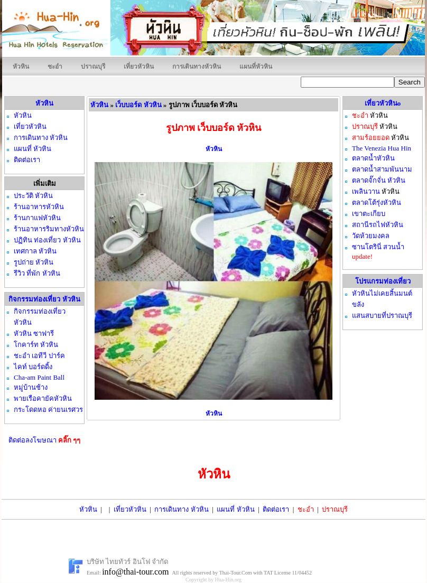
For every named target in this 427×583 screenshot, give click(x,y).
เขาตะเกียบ (368, 214)
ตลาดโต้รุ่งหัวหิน (376, 202)
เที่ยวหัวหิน (139, 66)
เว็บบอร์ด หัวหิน (138, 105)
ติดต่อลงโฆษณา (44, 440)
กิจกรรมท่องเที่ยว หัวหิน (44, 299)
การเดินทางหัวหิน (196, 66)
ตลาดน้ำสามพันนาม (382, 169)
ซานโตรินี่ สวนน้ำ (378, 247)
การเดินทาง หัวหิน (181, 509)
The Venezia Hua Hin (381, 148)
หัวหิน (21, 66)
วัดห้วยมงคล (370, 236)
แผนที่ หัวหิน (235, 509)
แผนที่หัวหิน (255, 66)
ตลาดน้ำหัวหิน (373, 158)
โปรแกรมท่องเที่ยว (383, 281)
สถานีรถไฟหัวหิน (377, 225)
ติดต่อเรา (276, 509)
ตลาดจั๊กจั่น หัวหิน (378, 180)
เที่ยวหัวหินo (383, 103)
